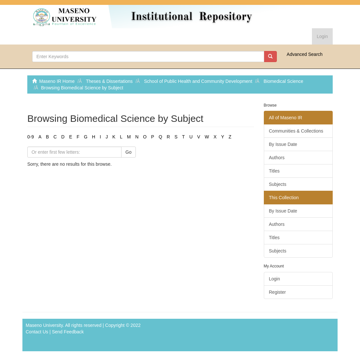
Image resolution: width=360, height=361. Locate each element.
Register (277, 292)
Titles (274, 171)
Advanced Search (305, 54)
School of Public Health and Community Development (198, 81)
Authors (277, 157)
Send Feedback (68, 331)
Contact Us (37, 331)
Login (274, 278)
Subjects (278, 184)
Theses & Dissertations (109, 81)
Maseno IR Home (57, 81)
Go (128, 152)
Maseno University (44, 325)
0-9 (30, 136)
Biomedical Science (283, 81)
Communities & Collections (296, 131)
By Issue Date (283, 144)
